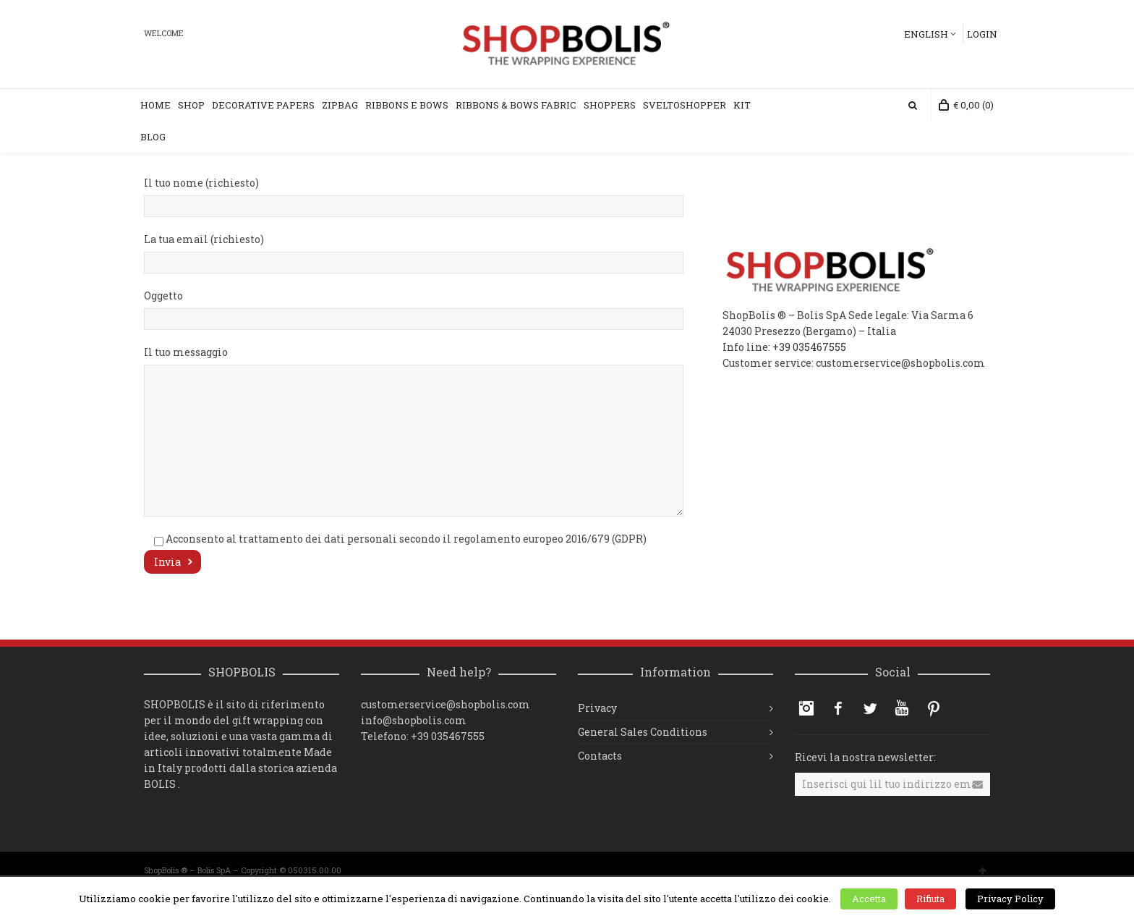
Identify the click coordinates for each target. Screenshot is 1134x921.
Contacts (600, 756)
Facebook (838, 708)
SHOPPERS (610, 104)
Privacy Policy (1010, 898)
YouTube (901, 708)
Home (155, 104)
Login (982, 34)
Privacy (597, 708)
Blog (153, 136)
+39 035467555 (809, 347)
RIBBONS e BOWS (406, 104)
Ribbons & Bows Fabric (516, 104)
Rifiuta (930, 898)
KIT (742, 104)
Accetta (869, 898)
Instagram (806, 708)
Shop (191, 104)
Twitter (870, 708)
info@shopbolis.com (413, 720)
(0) (966, 104)
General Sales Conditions (642, 732)
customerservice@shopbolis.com (445, 704)
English (926, 34)
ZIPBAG (340, 104)
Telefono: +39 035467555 (423, 736)
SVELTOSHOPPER (684, 104)
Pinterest (933, 708)
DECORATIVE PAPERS (263, 104)
